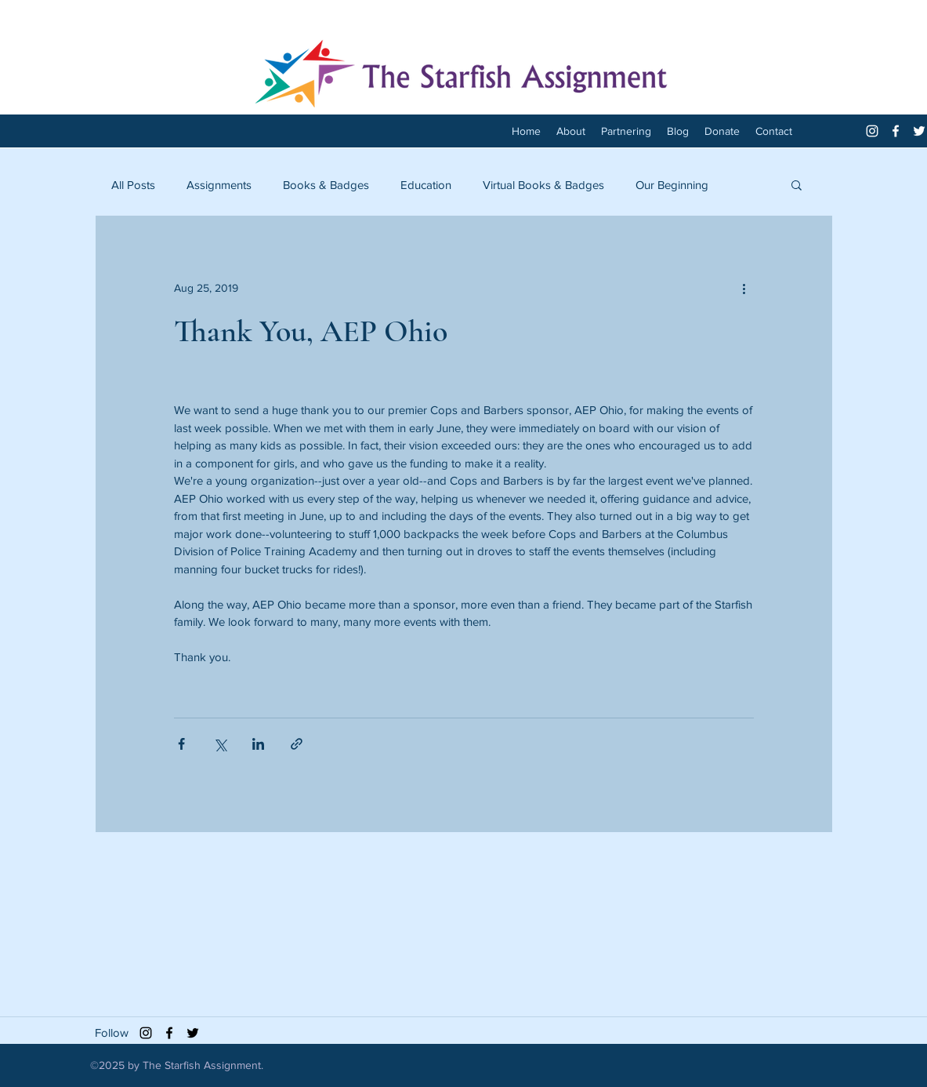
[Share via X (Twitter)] (219, 743)
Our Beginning (672, 184)
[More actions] (744, 287)
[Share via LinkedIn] (258, 743)
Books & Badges (326, 184)
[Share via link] (296, 743)
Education (425, 184)
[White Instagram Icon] (872, 131)
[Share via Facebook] (181, 743)
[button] (796, 184)
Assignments (219, 184)
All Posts (133, 184)
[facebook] (895, 131)
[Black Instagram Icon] (146, 1033)
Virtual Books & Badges (543, 184)
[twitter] (919, 131)
